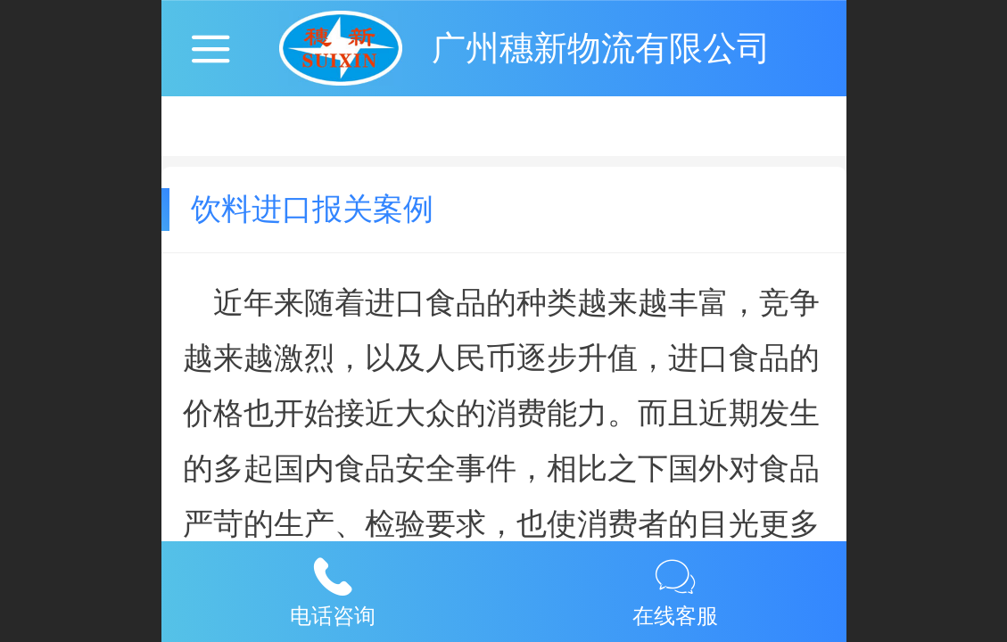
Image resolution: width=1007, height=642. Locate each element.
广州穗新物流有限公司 (601, 48)
